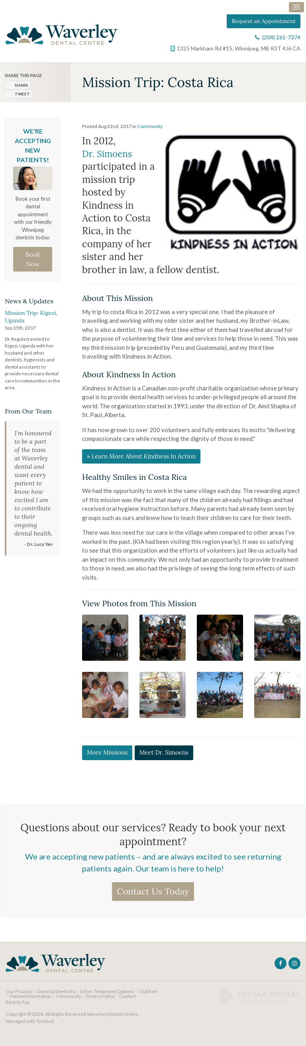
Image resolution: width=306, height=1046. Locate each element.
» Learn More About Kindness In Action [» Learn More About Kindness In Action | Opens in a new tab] (141, 460)
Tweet (22, 98)
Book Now (33, 263)
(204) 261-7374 (281, 40)
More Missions (107, 757)
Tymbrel (45, 1026)
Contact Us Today (153, 895)
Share (21, 89)
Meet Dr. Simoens (163, 757)
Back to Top (17, 1006)
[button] (105, 641)
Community (150, 131)
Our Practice (19, 996)
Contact (127, 1000)
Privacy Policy (100, 1000)
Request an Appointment (263, 24)
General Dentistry (56, 996)
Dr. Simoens (108, 158)
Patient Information (30, 1000)
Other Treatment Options (107, 996)
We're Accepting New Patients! (33, 150)
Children (148, 996)
